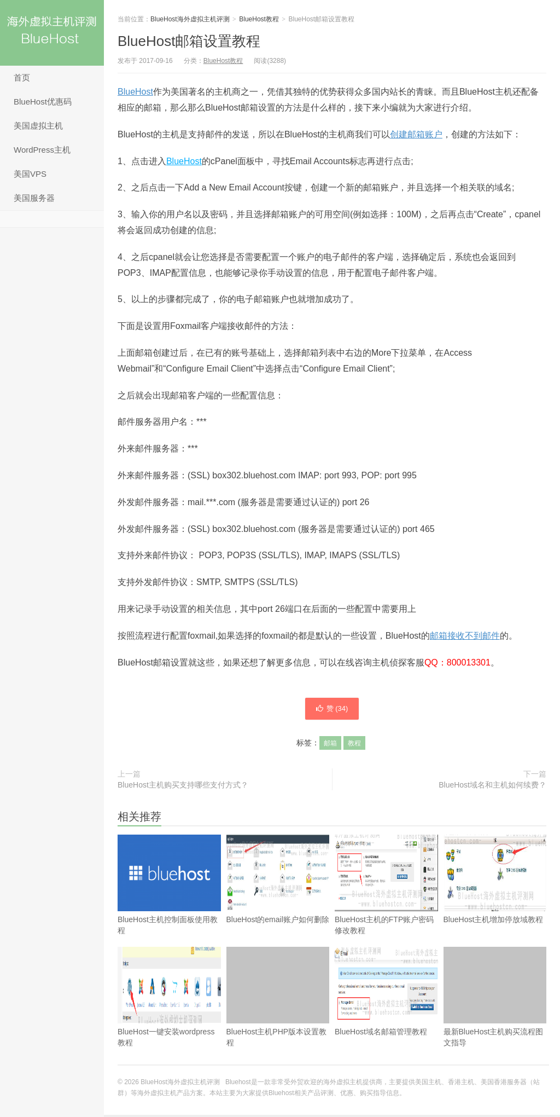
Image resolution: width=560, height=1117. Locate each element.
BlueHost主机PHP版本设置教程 (278, 999)
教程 (354, 745)
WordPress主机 (42, 149)
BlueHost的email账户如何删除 (278, 881)
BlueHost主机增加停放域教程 (495, 881)
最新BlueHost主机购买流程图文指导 (495, 999)
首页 (22, 77)
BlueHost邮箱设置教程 (189, 41)
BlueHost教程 (259, 19)
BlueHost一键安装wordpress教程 (169, 999)
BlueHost (135, 91)
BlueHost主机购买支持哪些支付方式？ (183, 787)
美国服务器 (34, 197)
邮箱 (330, 745)
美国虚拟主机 (38, 125)
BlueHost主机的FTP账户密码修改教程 (386, 887)
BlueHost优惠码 (43, 101)
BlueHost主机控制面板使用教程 (169, 904)
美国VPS (30, 173)
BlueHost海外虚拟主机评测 (52, 33)
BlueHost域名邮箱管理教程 (386, 993)
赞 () (332, 709)
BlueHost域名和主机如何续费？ (492, 787)
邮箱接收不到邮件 (465, 635)
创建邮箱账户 (416, 134)
